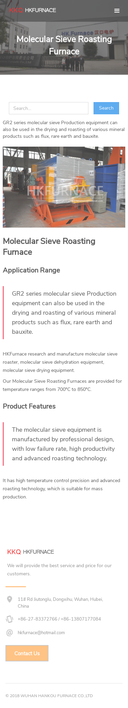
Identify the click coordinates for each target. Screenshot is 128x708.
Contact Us (27, 653)
